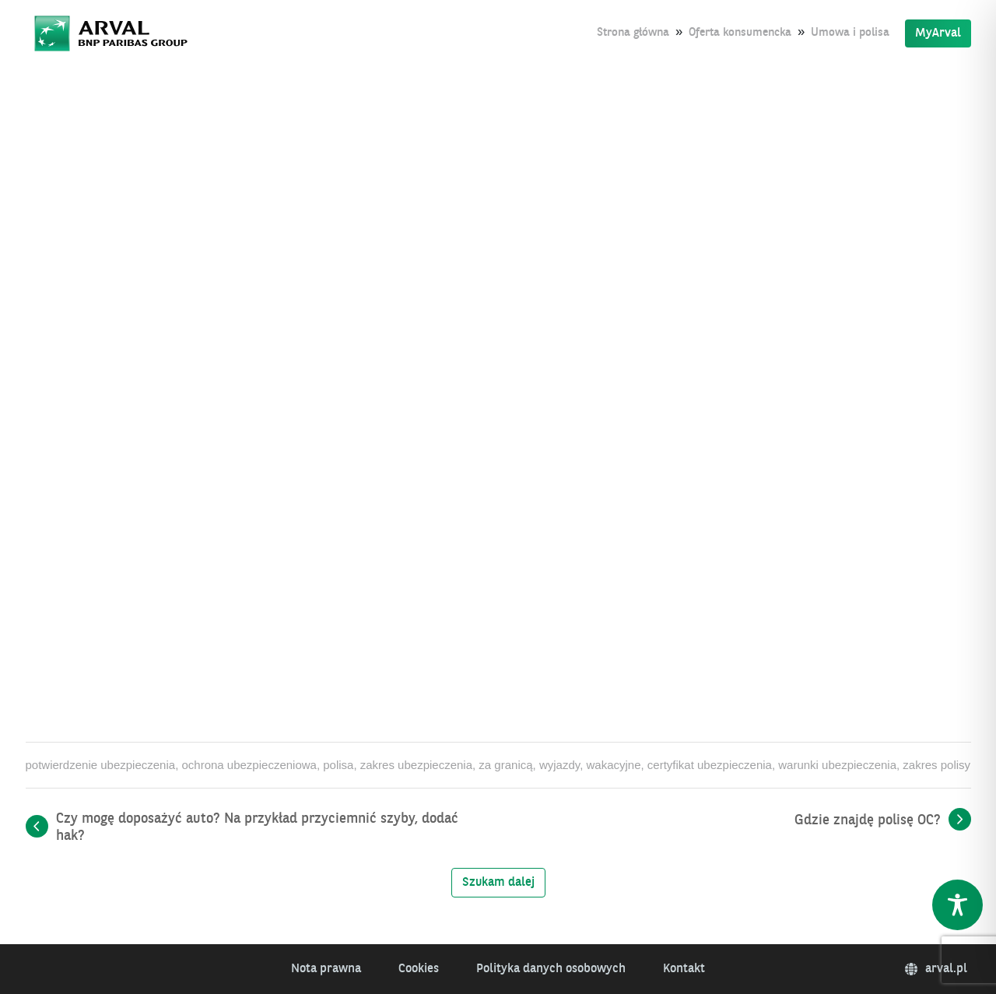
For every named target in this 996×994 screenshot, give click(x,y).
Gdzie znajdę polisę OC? (867, 820)
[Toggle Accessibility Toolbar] (957, 905)
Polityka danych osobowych (551, 969)
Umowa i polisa (850, 33)
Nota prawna (326, 969)
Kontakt (684, 969)
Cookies (418, 969)
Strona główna (633, 33)
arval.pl (936, 969)
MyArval (938, 33)
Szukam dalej (498, 882)
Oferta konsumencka (740, 33)
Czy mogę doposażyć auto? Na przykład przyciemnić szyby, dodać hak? (257, 827)
